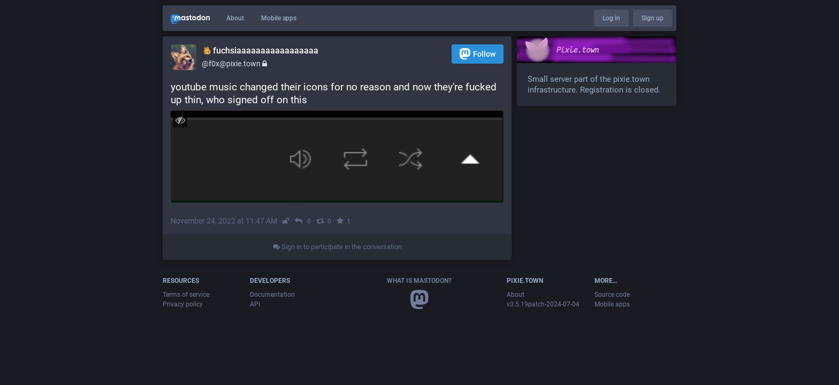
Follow (477, 53)
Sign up (652, 18)
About (235, 18)
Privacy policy (183, 304)
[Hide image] (180, 120)
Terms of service (186, 294)
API (255, 304)
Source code (612, 294)
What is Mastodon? (419, 280)
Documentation (272, 294)
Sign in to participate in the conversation (337, 247)
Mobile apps (278, 18)
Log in (611, 18)
